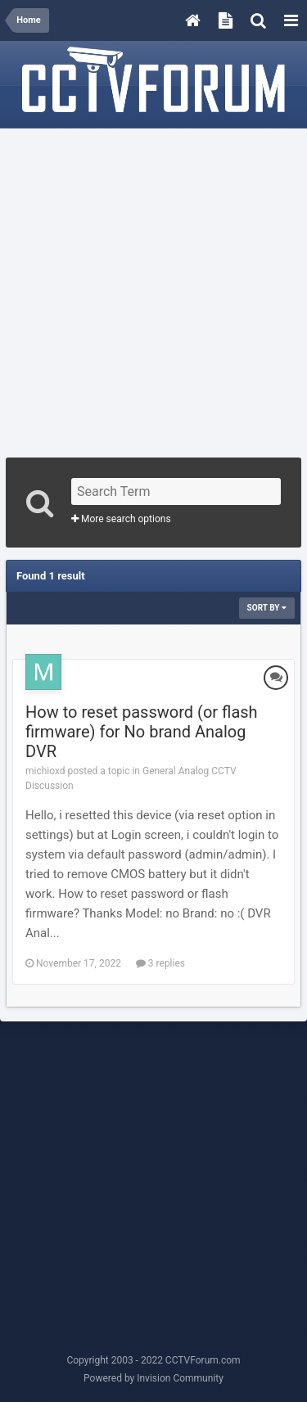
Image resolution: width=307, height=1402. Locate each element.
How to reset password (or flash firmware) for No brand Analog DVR (141, 731)
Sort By (267, 607)
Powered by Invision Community (153, 1378)
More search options (121, 519)
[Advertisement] (153, 287)
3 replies (160, 963)
